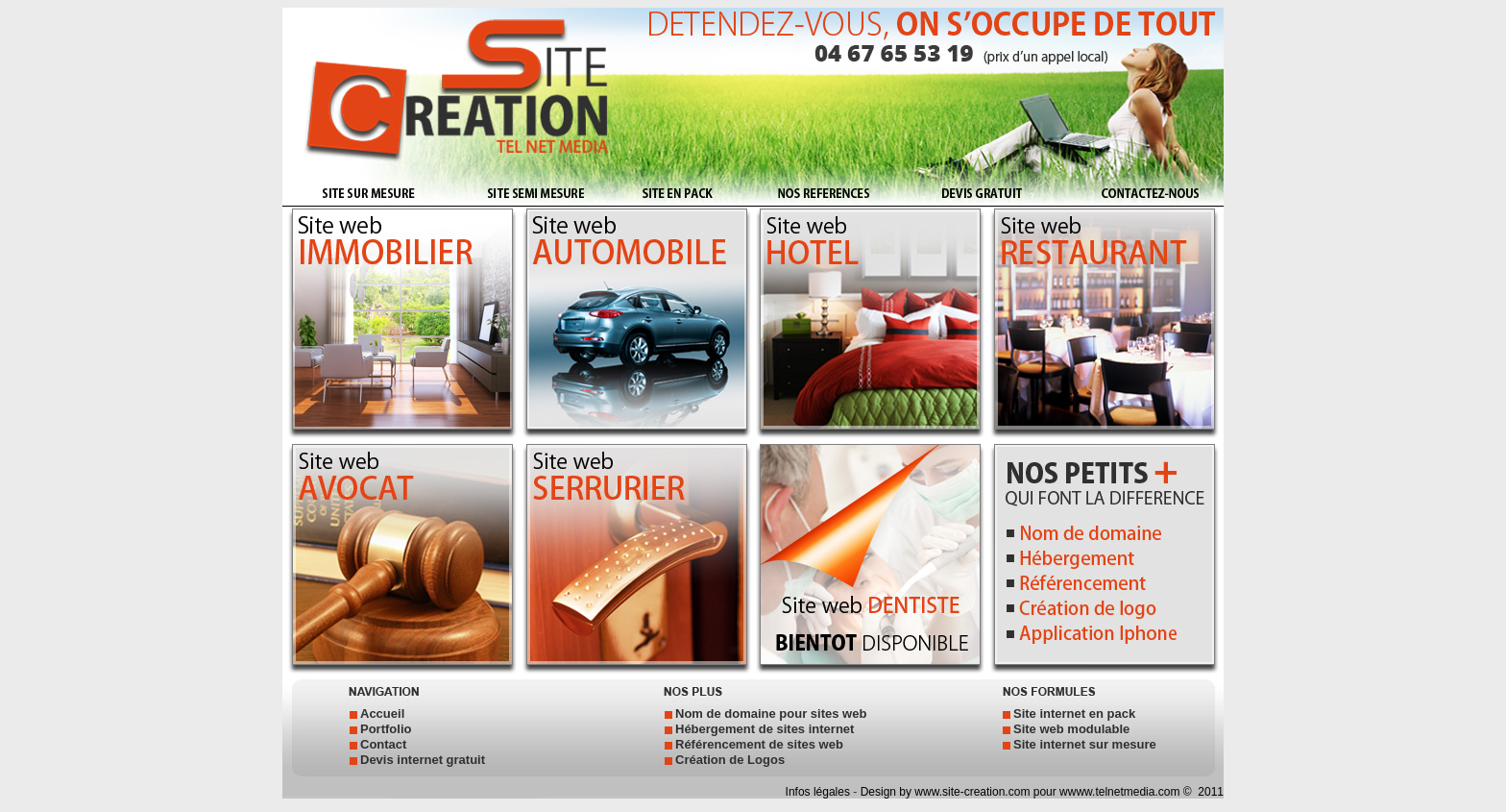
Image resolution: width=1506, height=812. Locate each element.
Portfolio (385, 729)
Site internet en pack (1074, 713)
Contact (383, 744)
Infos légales (820, 792)
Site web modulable (1071, 729)
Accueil (382, 713)
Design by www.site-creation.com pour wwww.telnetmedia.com (1020, 792)
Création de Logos (730, 759)
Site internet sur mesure (1084, 744)
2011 (1209, 792)
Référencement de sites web (759, 744)
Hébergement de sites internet (764, 729)
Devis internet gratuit (422, 759)
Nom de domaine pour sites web (770, 713)
